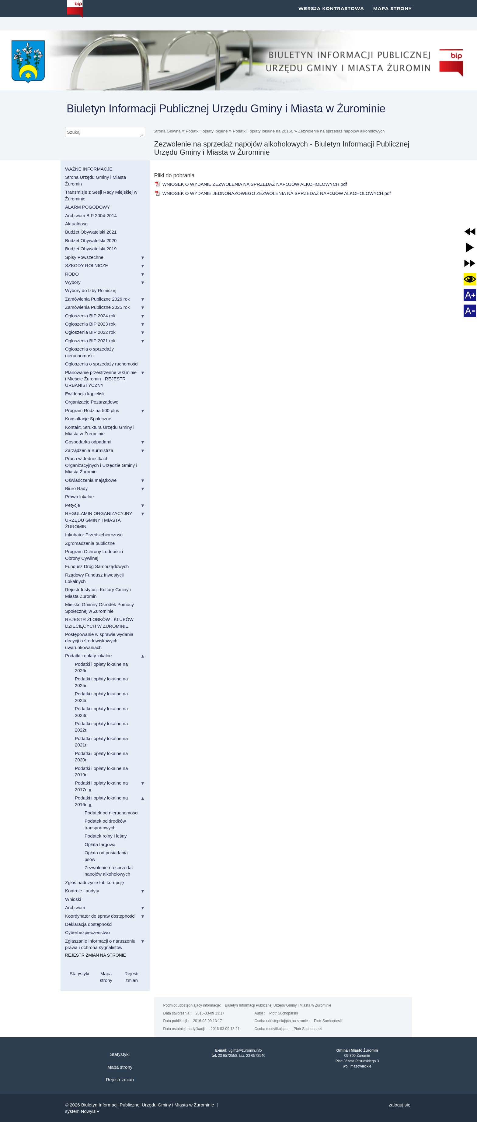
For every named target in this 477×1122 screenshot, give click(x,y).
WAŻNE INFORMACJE (88, 168)
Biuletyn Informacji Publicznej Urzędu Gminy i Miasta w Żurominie (226, 108)
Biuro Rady (76, 488)
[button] (470, 231)
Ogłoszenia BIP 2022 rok (90, 332)
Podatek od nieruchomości (111, 812)
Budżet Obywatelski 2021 (91, 232)
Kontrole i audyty (82, 890)
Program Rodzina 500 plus (92, 410)
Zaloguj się (399, 1104)
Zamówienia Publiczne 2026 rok (97, 299)
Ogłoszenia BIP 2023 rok (90, 323)
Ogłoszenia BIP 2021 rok (90, 340)
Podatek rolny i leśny (106, 835)
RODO (72, 274)
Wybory (73, 282)
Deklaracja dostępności (88, 924)
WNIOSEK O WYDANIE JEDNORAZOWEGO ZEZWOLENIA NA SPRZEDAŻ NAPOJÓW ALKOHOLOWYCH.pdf (272, 193)
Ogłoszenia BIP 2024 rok (90, 315)
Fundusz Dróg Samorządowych (97, 566)
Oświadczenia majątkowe (91, 480)
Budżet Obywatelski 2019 (91, 248)
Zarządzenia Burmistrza (89, 450)
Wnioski (73, 899)
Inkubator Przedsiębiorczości (94, 534)
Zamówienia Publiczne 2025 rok (97, 307)
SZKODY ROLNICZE (86, 265)
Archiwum (75, 907)
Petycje (72, 505)
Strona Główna (167, 131)
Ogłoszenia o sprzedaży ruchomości (101, 363)
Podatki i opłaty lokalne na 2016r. (263, 131)
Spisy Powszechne (84, 257)
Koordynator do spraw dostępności (100, 916)
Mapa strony (392, 15)
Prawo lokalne (79, 496)
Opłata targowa (100, 844)
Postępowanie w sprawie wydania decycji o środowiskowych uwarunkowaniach (99, 641)
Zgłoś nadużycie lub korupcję (94, 882)
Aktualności (77, 223)
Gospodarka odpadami (88, 441)
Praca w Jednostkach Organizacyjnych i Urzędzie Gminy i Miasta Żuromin (101, 465)
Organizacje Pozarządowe (91, 401)
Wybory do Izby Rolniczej (90, 290)
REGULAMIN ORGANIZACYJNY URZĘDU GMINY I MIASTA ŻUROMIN (98, 520)
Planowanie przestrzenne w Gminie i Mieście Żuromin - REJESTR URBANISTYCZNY (101, 379)
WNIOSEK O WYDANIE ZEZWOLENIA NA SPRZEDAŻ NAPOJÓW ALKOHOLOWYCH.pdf (250, 184)
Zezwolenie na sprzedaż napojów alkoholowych (341, 131)
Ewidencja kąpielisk (85, 393)
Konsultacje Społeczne (88, 418)
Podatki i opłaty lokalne (207, 131)
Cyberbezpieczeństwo (87, 932)
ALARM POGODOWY (87, 207)
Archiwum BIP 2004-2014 (91, 215)
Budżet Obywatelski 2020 (91, 240)
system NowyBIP (82, 1111)
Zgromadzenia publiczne (90, 543)
